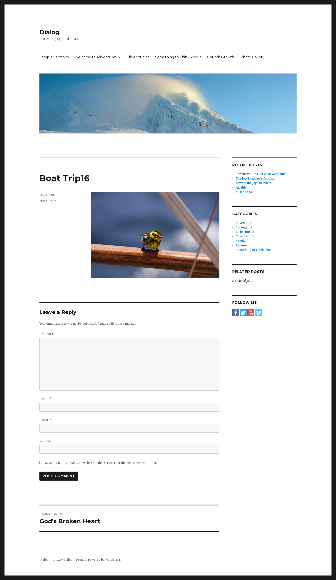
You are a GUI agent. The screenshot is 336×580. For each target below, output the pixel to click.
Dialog (49, 32)
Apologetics (244, 227)
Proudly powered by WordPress (98, 560)
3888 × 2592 (47, 201)
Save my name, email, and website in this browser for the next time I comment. (101, 463)
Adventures (244, 223)
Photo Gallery (252, 57)
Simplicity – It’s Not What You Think (261, 174)
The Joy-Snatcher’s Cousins (255, 178)
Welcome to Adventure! (95, 57)
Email (45, 420)
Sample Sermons (54, 57)
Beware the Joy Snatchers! (254, 183)
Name (45, 399)
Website (46, 440)
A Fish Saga (244, 192)
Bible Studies (138, 57)
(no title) (242, 187)
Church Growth (220, 57)
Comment (49, 334)
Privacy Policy (62, 560)
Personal (242, 245)
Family (241, 241)
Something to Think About (178, 57)
